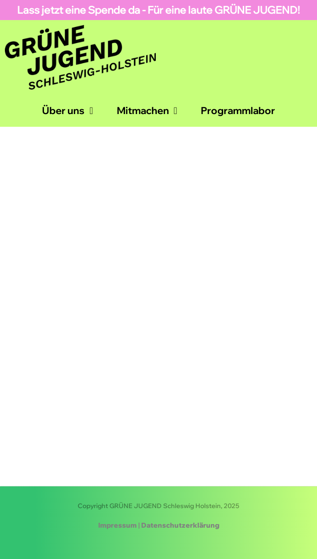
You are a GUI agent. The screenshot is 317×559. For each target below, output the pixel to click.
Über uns (67, 110)
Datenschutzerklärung (180, 525)
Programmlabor (238, 110)
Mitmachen (147, 110)
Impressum (117, 525)
